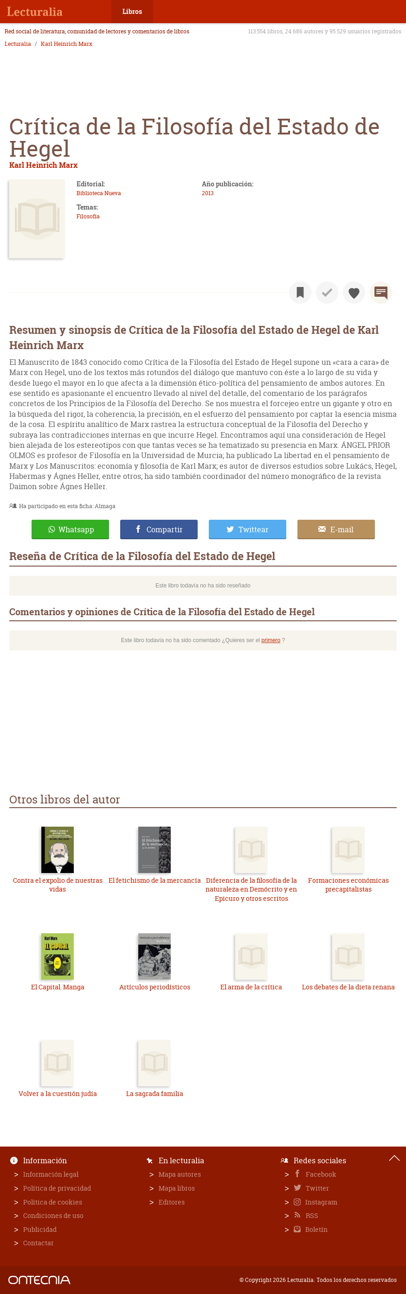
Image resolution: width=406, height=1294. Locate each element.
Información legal (50, 1174)
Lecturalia (18, 44)
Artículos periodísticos (154, 986)
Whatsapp (76, 529)
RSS (311, 1215)
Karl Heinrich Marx (66, 44)
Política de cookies (52, 1202)
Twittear (253, 529)
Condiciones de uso (53, 1215)
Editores (172, 1202)
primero (271, 640)
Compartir (165, 529)
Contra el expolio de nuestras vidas (58, 885)
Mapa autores (180, 1174)
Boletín (316, 1229)
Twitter (316, 1188)
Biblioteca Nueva (99, 193)
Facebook (320, 1174)
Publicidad (40, 1229)
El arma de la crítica (251, 986)
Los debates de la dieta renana (348, 986)
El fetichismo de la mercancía (155, 880)
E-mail (342, 529)
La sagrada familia (154, 1093)
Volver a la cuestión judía (58, 1093)
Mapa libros (177, 1188)
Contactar (38, 1242)
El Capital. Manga (57, 986)
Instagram (320, 1202)
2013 (207, 193)
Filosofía (88, 216)
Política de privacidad (57, 1188)
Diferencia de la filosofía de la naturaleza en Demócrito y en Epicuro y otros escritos (251, 889)
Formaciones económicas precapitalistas (348, 885)
